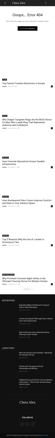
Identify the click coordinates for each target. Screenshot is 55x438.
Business (5, 157)
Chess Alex (45, 435)
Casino (5, 116)
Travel (4, 79)
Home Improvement (8, 274)
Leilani (4, 86)
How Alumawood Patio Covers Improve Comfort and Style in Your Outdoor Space (27, 201)
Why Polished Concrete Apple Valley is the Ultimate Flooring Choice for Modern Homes (25, 280)
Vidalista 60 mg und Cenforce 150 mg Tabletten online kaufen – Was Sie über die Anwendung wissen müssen (35, 382)
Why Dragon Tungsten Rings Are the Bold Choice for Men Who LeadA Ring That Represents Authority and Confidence (27, 122)
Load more (27, 289)
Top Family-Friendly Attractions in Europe (23, 83)
